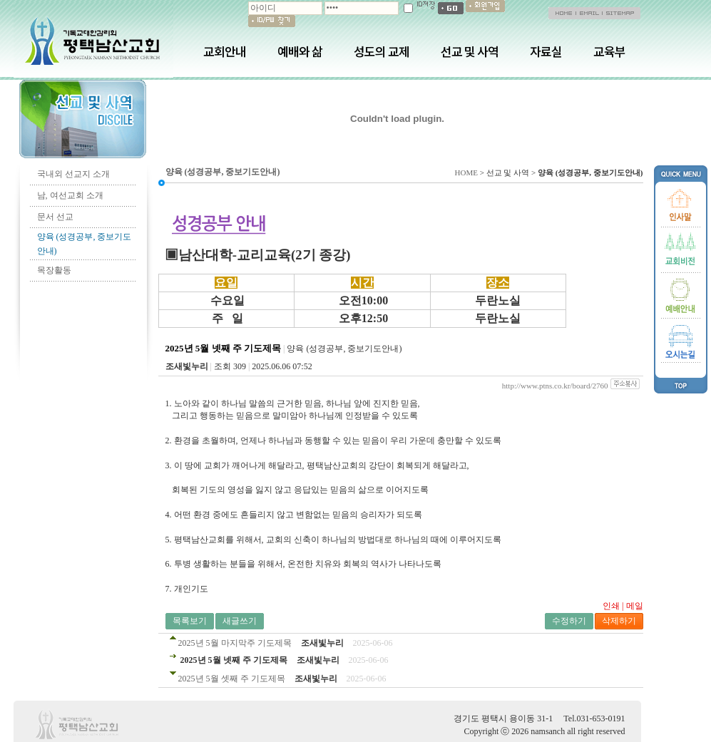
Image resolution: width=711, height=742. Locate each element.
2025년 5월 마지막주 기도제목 (235, 643)
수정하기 (569, 621)
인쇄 (611, 606)
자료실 (546, 51)
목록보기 (190, 621)
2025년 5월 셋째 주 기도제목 (231, 679)
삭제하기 (619, 621)
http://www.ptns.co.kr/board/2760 (555, 385)
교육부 (609, 51)
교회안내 (224, 51)
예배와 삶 (299, 51)
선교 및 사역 (469, 51)
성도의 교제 (381, 51)
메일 (634, 606)
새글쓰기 (239, 621)
